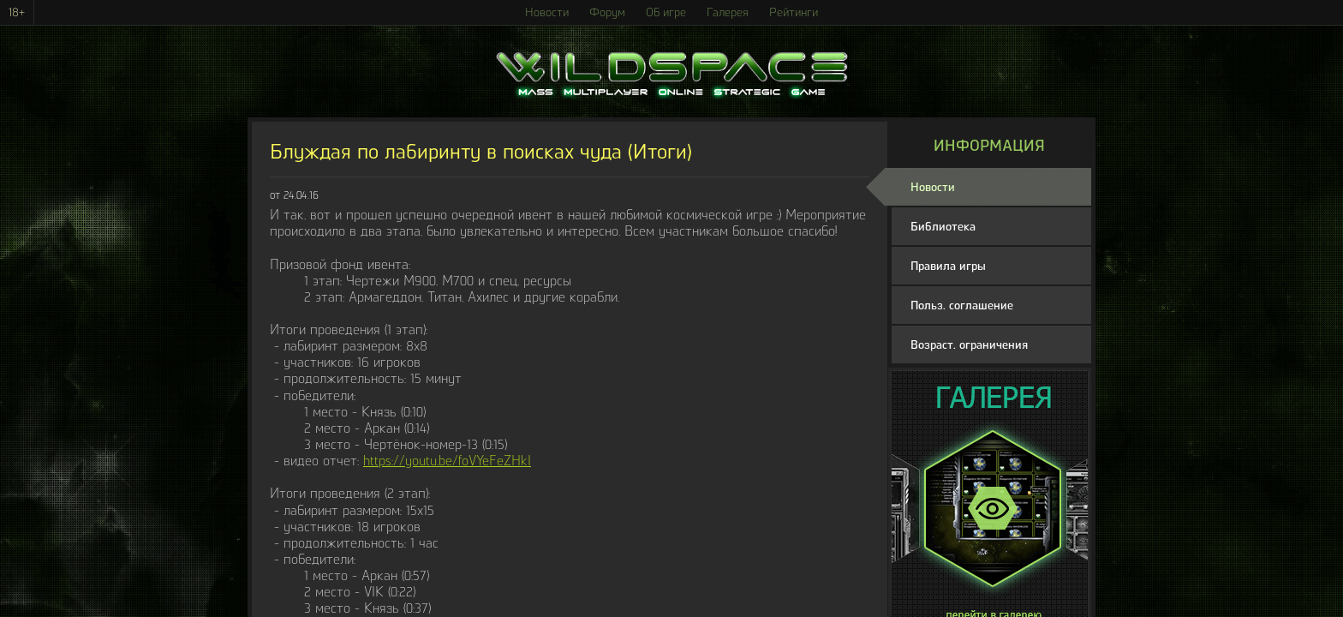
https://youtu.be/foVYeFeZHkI (447, 460)
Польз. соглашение (961, 305)
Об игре (666, 12)
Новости (547, 12)
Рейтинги (793, 12)
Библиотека (943, 226)
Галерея (728, 12)
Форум (607, 12)
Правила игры (948, 266)
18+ (17, 12)
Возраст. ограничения (969, 345)
